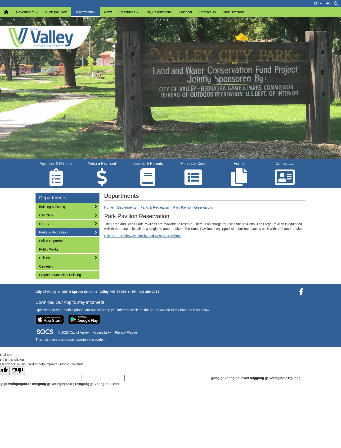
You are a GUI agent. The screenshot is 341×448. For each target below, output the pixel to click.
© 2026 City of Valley (73, 332)
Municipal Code (56, 12)
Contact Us (207, 12)
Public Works (48, 249)
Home (108, 207)
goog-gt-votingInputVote (100, 384)
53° (318, 3)
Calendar (185, 12)
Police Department (52, 240)
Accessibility (102, 332)
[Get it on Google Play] (84, 319)
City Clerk (46, 215)
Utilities (45, 257)
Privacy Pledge (126, 332)
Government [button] (27, 12)
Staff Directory (233, 12)
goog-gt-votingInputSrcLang (233, 378)
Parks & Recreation (154, 207)
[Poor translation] (17, 371)
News (108, 12)
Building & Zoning (52, 206)
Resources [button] (129, 12)
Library (45, 223)
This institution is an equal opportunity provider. (70, 339)
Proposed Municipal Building (60, 274)
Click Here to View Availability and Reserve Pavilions (142, 236)
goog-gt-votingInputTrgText (59, 384)
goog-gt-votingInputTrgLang (278, 378)
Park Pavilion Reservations (193, 207)
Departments (126, 207)
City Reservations (159, 12)
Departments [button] (86, 12)
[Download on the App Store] (50, 319)
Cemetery (46, 266)
